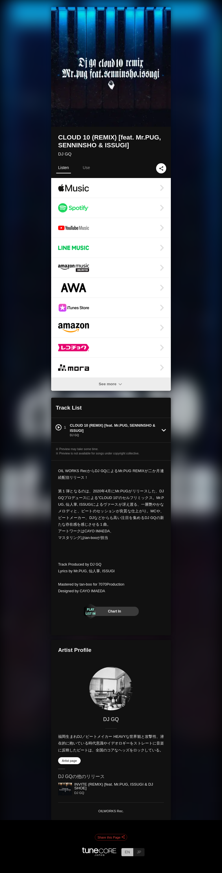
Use (86, 167)
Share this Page (111, 837)
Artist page (69, 760)
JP (139, 852)
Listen (63, 167)
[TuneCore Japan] (99, 854)
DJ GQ (64, 153)
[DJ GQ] (111, 688)
